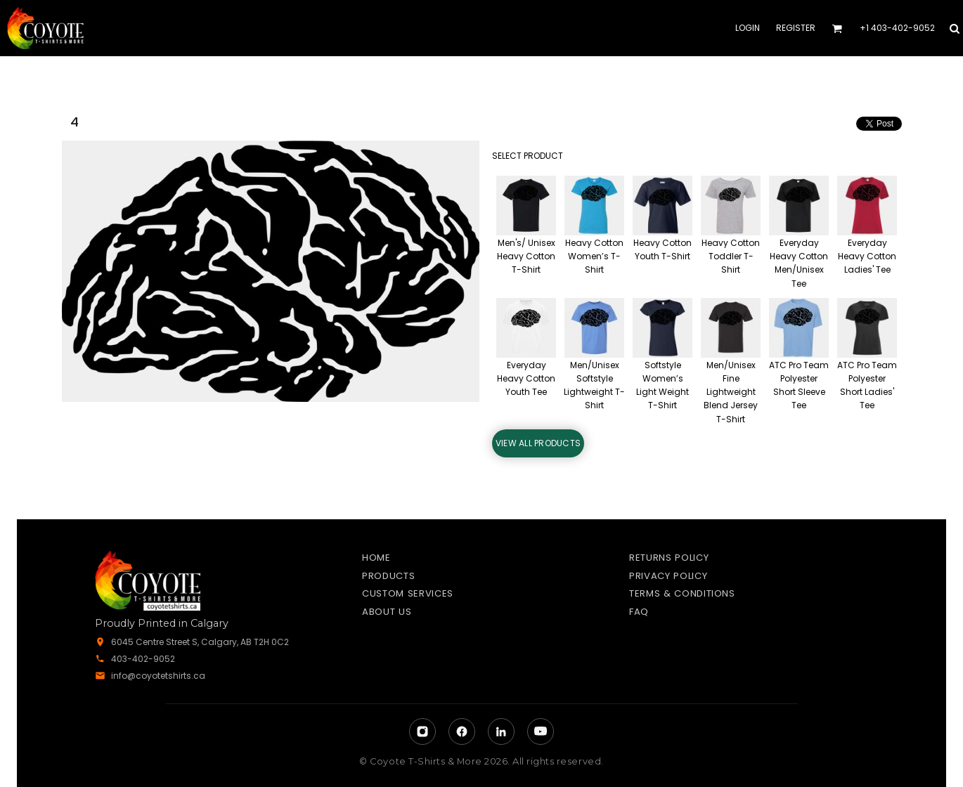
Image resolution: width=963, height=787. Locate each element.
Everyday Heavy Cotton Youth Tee (526, 378)
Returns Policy (669, 557)
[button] (837, 28)
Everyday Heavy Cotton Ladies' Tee (867, 256)
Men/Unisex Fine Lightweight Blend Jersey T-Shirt (731, 392)
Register (795, 28)
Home (376, 557)
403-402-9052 (143, 659)
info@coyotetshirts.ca (158, 676)
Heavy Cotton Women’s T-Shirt (594, 256)
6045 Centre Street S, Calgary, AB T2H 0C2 (200, 642)
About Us (386, 611)
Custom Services (407, 593)
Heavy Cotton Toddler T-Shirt (731, 256)
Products (388, 576)
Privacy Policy (668, 576)
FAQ (639, 611)
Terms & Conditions (682, 593)
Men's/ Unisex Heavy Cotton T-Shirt (526, 256)
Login (747, 28)
